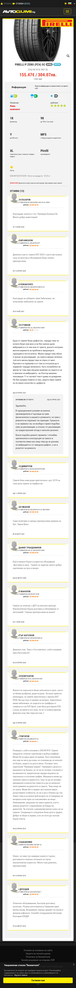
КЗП (53, 960)
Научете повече (20, 975)
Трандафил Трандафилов (27, 547)
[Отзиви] (13, 3)
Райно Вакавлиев (22, 842)
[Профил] (2, 3)
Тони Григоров (21, 736)
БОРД (49, 64)
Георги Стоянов (21, 325)
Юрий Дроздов (21, 889)
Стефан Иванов (21, 507)
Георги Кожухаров (23, 676)
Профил (7, 3)
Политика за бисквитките (38, 956)
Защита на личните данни (38, 953)
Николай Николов (23, 240)
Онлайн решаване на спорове (35, 960)
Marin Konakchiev (23, 284)
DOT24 (57, 64)
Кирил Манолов (22, 591)
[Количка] (65, 3)
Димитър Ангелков (23, 635)
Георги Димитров (22, 466)
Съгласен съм (38, 980)
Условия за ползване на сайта (38, 950)
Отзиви (20, 3)
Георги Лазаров (22, 199)
